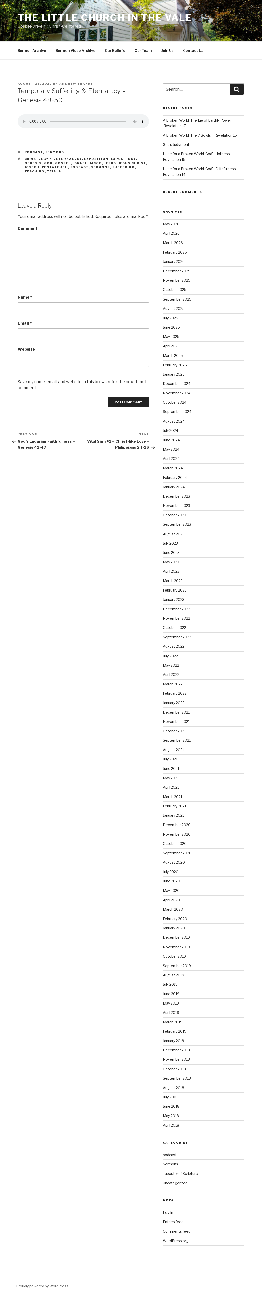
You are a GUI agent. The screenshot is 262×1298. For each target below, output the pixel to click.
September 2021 (177, 740)
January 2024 (174, 487)
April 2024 (171, 458)
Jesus (110, 163)
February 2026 (175, 252)
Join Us (167, 50)
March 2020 (173, 909)
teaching (35, 171)
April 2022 (171, 674)
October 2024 (174, 402)
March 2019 (172, 1022)
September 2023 (177, 524)
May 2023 (171, 562)
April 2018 (171, 1125)
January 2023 (173, 599)
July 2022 (170, 656)
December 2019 (176, 937)
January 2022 (173, 703)
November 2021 (176, 721)
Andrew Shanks (76, 83)
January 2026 (174, 261)
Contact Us (193, 50)
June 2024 (171, 440)
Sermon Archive (32, 50)
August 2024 (174, 421)
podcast (34, 152)
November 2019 (176, 947)
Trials (54, 171)
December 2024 (176, 383)
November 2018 (176, 1059)
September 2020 (177, 853)
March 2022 (173, 684)
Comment (28, 228)
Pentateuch (55, 167)
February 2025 (175, 365)
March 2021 (172, 797)
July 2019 (170, 984)
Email (25, 323)
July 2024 (170, 430)
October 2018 (174, 1069)
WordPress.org (175, 1240)
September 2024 (177, 411)
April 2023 (171, 571)
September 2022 (177, 637)
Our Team (143, 50)
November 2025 (176, 280)
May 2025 (171, 336)
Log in (168, 1212)
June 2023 (171, 552)
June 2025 (171, 327)
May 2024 (171, 449)
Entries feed (173, 1222)
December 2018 (176, 1050)
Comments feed (176, 1231)
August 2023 (173, 534)
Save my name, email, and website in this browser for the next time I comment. (82, 384)
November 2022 (176, 618)
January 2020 (174, 928)
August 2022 (173, 646)
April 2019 (171, 1012)
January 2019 (173, 1041)
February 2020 (175, 919)
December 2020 (177, 825)
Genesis (33, 163)
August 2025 (174, 308)
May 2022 (171, 665)
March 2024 (173, 468)
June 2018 (171, 1106)
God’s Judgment (176, 144)
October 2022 (174, 627)
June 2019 (171, 994)
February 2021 (174, 806)
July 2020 (170, 872)
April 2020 (171, 900)
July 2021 (170, 759)
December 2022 (176, 609)
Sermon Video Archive (75, 50)
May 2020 (171, 890)
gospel (63, 163)
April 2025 (171, 346)
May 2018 (171, 1116)
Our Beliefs (115, 50)
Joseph (32, 167)
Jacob (96, 163)
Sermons (54, 152)
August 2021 (173, 750)
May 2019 (171, 1003)
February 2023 (175, 590)
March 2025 (173, 355)
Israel (80, 163)
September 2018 (177, 1078)
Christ (32, 159)
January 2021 (173, 815)
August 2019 (173, 975)
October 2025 (174, 289)
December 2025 (176, 271)
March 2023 (173, 581)
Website (26, 349)
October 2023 (174, 515)
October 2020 (175, 843)
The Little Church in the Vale (105, 17)
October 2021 (174, 731)
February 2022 (175, 693)
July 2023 (170, 543)
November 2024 (176, 393)
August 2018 (173, 1088)
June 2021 (171, 768)
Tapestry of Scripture (180, 1173)
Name (25, 297)
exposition (96, 159)
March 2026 (173, 243)
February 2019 (174, 1031)
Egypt (47, 159)
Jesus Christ (132, 163)
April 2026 (171, 233)
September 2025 (177, 299)
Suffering (123, 167)
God (48, 163)
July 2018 (170, 1097)
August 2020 (174, 862)
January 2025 (174, 374)
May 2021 (171, 778)
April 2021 (171, 787)
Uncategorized (175, 1183)
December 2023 (176, 496)
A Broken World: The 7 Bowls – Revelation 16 (200, 135)
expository (123, 159)
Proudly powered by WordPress (42, 1286)
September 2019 (177, 966)
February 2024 (175, 477)
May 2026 (171, 224)
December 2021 (176, 712)
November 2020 (177, 834)
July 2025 (170, 318)
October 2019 (174, 956)
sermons (100, 167)
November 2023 (176, 505)
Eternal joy (69, 159)
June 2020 (171, 881)
